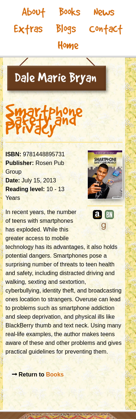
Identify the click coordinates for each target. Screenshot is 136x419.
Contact (106, 28)
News (104, 12)
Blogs (66, 28)
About (33, 12)
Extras (28, 28)
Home (68, 45)
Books (69, 12)
